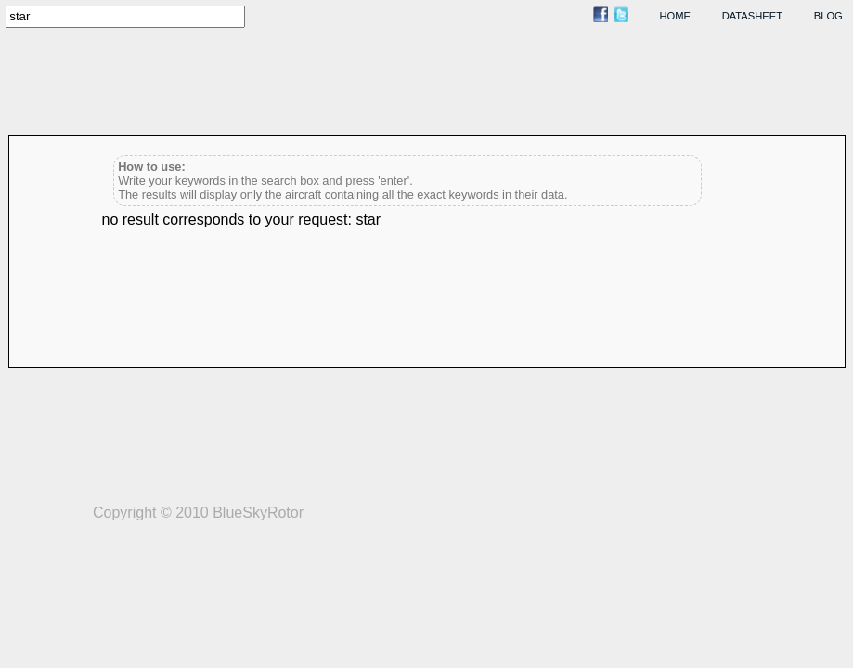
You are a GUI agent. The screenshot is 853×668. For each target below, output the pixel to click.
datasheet (752, 15)
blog (828, 15)
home (675, 15)
